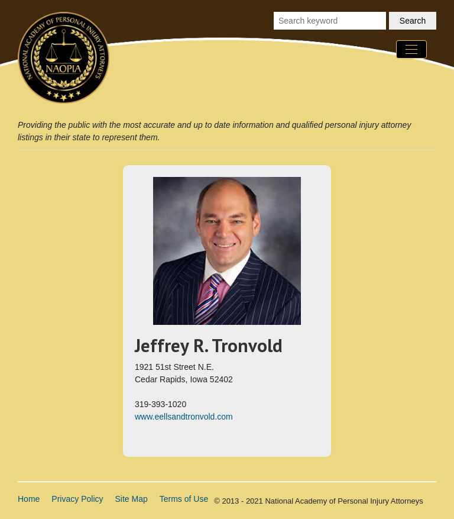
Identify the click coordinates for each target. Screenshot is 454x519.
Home (29, 499)
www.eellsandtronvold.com (184, 416)
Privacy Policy (77, 499)
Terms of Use (184, 499)
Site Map (131, 499)
